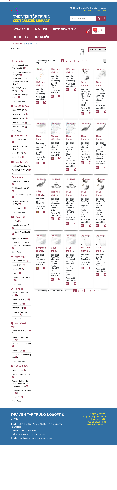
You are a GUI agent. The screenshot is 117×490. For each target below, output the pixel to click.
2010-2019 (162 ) (20, 114)
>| (87, 61)
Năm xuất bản (20, 106)
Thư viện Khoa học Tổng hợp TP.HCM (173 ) (20, 81)
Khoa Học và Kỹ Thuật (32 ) (21, 391)
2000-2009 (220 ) (20, 118)
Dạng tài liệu (19, 136)
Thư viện (17, 61)
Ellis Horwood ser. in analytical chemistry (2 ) (21, 245)
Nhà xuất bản (19, 366)
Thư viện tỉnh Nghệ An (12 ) (20, 96)
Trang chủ (21, 29)
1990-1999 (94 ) (19, 123)
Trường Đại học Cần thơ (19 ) (20, 202)
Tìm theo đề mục (64, 29)
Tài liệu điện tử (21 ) (21, 171)
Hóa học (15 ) (18, 304)
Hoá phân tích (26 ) (21, 299)
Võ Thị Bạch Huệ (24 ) (20, 189)
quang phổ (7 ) (19, 308)
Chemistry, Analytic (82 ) (21, 345)
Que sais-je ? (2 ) (20, 239)
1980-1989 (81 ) (19, 127)
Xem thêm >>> (18, 101)
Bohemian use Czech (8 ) (21, 278)
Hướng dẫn (42, 37)
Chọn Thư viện (78, 8)
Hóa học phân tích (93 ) (20, 294)
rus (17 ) (16, 273)
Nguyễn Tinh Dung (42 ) (21, 182)
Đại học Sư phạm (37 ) (21, 375)
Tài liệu (41, 29)
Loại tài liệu (19, 162)
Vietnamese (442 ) (20, 261)
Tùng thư (18, 217)
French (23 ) (18, 269)
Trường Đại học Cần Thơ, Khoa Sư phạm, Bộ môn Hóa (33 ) (20, 383)
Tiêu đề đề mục (18, 325)
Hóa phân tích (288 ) (21, 332)
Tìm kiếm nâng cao (96, 8)
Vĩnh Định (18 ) (19, 208)
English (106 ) (18, 265)
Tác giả (17, 177)
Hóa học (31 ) (18, 351)
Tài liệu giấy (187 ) (21, 166)
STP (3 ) (16, 221)
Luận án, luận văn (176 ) (20, 147)
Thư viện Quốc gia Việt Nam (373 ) (20, 66)
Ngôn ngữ (18, 257)
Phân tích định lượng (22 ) (21, 356)
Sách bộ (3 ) (18, 157)
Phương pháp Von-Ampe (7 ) (20, 313)
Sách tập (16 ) (19, 153)
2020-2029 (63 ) (19, 110)
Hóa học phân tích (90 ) (20, 338)
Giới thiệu (21, 37)
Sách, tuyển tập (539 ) (21, 141)
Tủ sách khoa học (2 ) (21, 233)
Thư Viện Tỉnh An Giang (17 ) (19, 89)
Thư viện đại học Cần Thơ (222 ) (21, 73)
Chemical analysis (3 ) (20, 226)
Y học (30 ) (17, 397)
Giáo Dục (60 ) (19, 370)
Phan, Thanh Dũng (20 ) (21, 196)
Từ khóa (17, 289)
